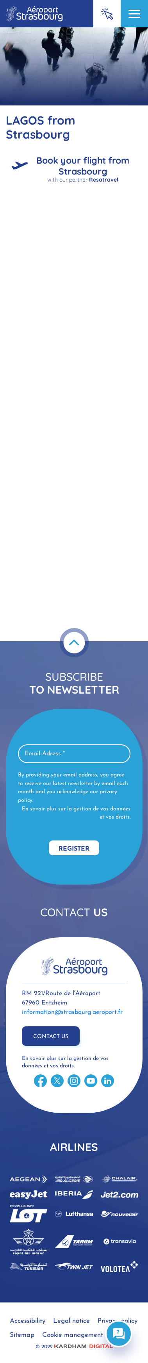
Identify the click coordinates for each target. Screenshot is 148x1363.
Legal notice (71, 1321)
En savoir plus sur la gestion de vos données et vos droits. (76, 813)
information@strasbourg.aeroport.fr (72, 1012)
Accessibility (27, 1321)
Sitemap (22, 1335)
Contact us (50, 1037)
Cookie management (72, 1335)
